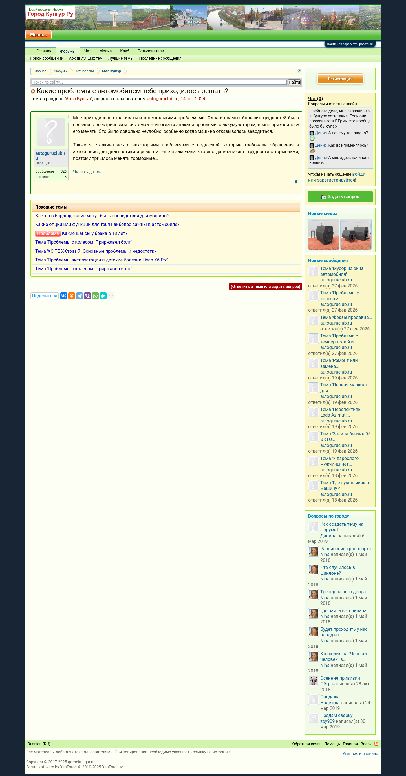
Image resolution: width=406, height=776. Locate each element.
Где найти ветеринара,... (345, 610)
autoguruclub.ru (162, 98)
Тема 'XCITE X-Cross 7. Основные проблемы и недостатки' (96, 251)
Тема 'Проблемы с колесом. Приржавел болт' (83, 242)
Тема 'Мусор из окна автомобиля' (342, 271)
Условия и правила (360, 754)
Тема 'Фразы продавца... (346, 317)
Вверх (366, 744)
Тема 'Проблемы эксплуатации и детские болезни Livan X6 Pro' (101, 260)
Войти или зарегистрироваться (350, 44)
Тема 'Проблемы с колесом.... (339, 295)
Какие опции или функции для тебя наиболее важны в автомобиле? (107, 224)
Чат (87, 51)
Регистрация (340, 78)
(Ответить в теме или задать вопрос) (265, 286)
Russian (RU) (39, 744)
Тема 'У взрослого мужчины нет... (339, 461)
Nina (325, 554)
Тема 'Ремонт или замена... (339, 363)
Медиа (106, 51)
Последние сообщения (160, 58)
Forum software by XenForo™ (75, 767)
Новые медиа (322, 213)
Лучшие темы (120, 58)
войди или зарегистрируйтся (336, 176)
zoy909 (327, 721)
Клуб (124, 51)
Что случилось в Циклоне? (337, 570)
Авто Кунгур (78, 98)
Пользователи (151, 51)
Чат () (315, 98)
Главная (43, 51)
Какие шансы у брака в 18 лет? (94, 233)
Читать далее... (89, 172)
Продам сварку (336, 715)
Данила (328, 535)
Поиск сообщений (46, 58)
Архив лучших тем (86, 58)
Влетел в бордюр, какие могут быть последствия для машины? (102, 215)
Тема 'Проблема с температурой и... (339, 338)
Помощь (332, 744)
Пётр (325, 683)
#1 (297, 182)
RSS (376, 744)
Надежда (330, 702)
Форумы (67, 51)
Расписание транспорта (345, 548)
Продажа (329, 696)
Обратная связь (306, 744)
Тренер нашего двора (343, 591)
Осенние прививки (340, 678)
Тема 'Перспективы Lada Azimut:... (341, 412)
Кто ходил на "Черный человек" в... (343, 656)
